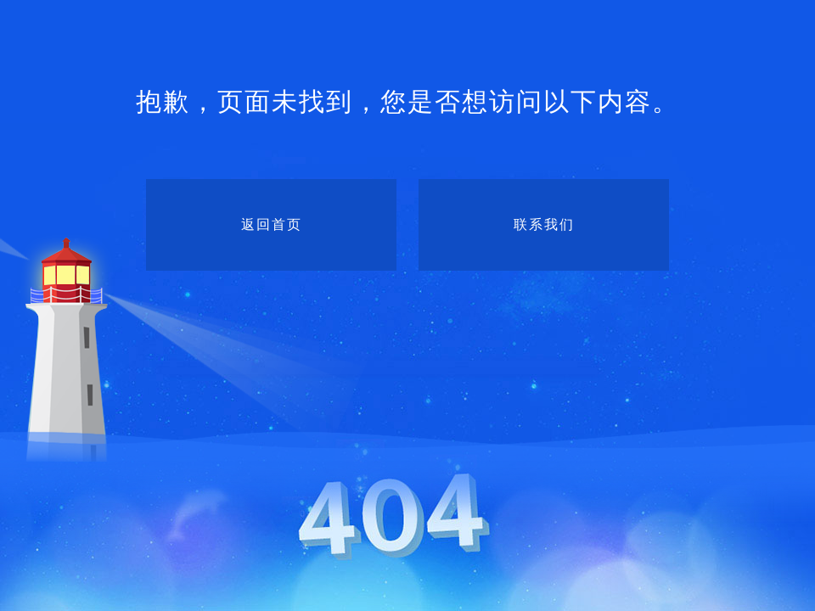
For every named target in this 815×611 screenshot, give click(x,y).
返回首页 (271, 224)
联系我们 (544, 224)
